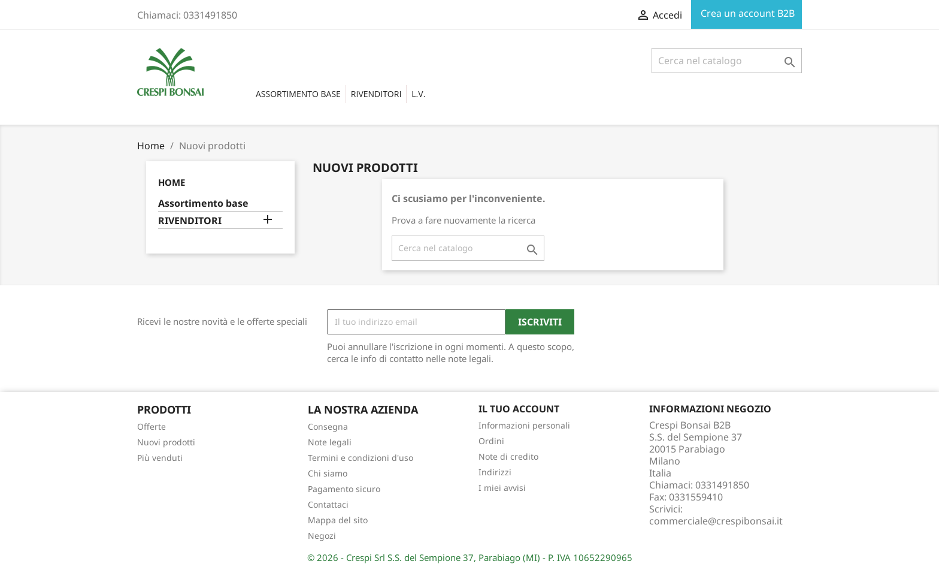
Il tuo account (518, 408)
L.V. (418, 93)
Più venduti (160, 457)
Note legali (330, 442)
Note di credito (508, 456)
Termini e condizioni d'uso (360, 457)
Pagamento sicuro (344, 488)
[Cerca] (727, 60)
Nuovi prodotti (166, 442)
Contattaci (328, 504)
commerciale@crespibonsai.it (716, 520)
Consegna (328, 426)
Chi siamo (327, 473)
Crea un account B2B (746, 13)
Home (171, 182)
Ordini (491, 441)
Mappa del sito (338, 520)
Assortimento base (298, 93)
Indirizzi (494, 472)
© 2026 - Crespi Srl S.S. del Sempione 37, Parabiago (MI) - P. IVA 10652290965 (469, 557)
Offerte (151, 426)
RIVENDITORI (376, 93)
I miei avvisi (502, 487)
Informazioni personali (524, 425)
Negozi (322, 535)
